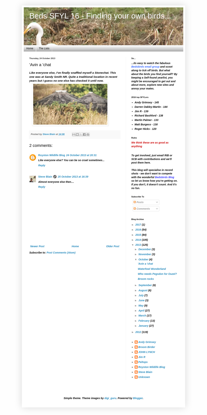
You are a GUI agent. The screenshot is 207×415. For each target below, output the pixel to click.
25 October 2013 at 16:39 (73, 176)
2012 (138, 332)
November (145, 254)
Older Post (112, 246)
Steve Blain (45, 176)
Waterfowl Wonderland (152, 268)
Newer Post (37, 246)
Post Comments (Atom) (61, 252)
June (141, 300)
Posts (139, 202)
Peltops (143, 362)
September (145, 285)
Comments (142, 208)
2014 (138, 239)
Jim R (141, 357)
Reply (41, 165)
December (145, 249)
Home (29, 48)
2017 (138, 224)
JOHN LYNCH (146, 352)
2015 (138, 234)
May (141, 305)
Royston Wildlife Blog (51, 155)
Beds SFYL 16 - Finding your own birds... (100, 15)
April (141, 310)
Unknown (144, 377)
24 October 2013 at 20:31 (81, 155)
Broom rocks (146, 278)
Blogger (138, 398)
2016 (138, 229)
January (143, 325)
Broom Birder (146, 347)
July (141, 295)
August (143, 290)
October (143, 259)
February (144, 320)
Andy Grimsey (147, 342)
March (142, 315)
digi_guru (110, 398)
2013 (138, 244)
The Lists (44, 48)
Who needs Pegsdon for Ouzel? (157, 273)
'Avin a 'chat (145, 263)
